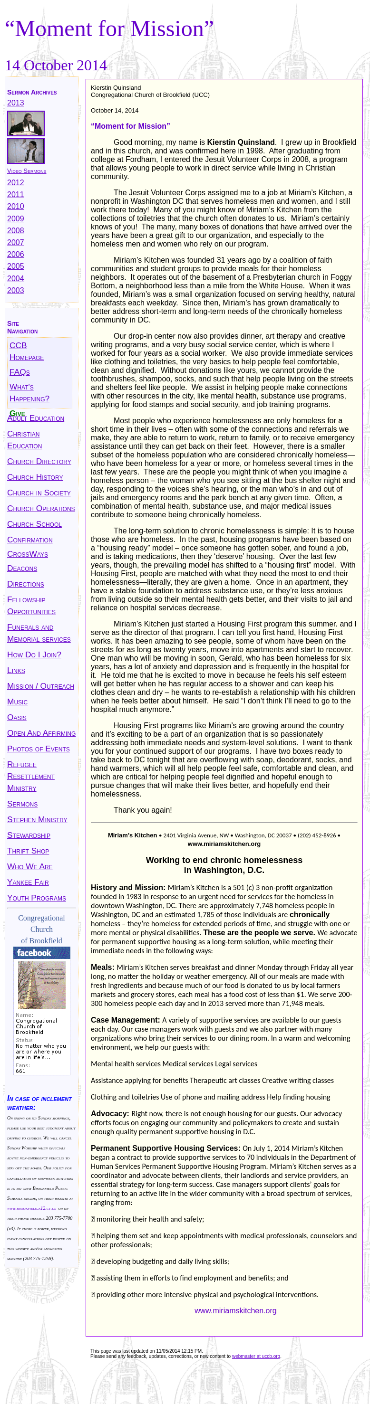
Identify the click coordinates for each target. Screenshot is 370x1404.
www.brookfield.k (23, 1208)
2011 (15, 194)
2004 (15, 279)
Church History (35, 477)
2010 (15, 206)
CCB (18, 345)
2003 (15, 290)
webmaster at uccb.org (256, 1356)
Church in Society (39, 492)
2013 (15, 103)
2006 (15, 254)
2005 (15, 266)
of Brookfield (41, 941)
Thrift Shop (28, 850)
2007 (15, 242)
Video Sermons (26, 170)
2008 (15, 231)
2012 (15, 183)
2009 (15, 219)
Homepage (27, 357)
